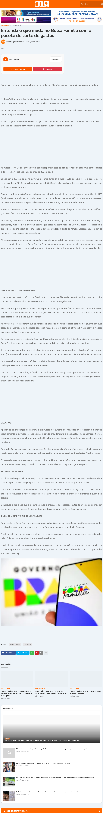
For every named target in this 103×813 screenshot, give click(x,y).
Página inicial (5, 26)
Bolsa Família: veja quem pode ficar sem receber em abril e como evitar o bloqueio (16, 694)
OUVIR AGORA (18, 69)
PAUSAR (47, 69)
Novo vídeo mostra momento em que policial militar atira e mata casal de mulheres (42, 741)
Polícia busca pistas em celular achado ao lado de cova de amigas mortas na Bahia (48, 792)
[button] (3, 4)
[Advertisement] (51, 147)
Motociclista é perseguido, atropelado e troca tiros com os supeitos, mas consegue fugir (51, 749)
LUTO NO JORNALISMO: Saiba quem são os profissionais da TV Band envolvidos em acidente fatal (55, 778)
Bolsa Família (16, 26)
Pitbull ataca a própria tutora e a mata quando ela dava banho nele (43, 764)
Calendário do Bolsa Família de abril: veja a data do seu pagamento (51, 693)
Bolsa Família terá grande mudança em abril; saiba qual (85, 693)
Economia (27, 645)
